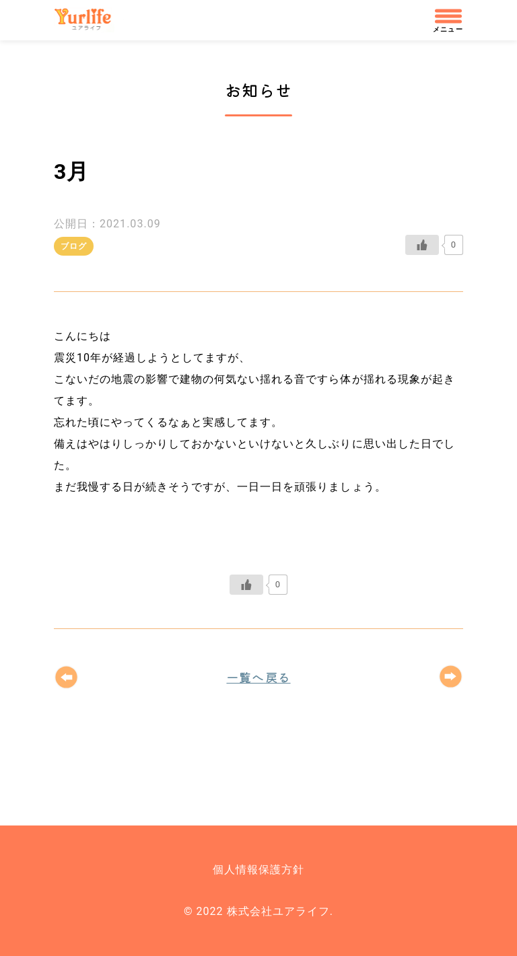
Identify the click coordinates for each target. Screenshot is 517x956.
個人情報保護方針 (258, 869)
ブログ (74, 246)
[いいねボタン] (422, 245)
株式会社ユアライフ (89, 20)
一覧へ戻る (258, 677)
